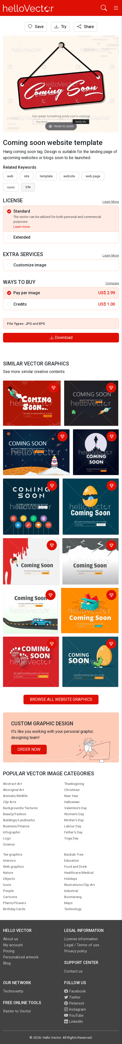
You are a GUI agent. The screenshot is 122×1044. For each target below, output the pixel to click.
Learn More (111, 202)
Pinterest (74, 1003)
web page (93, 176)
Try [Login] (60, 26)
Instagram (75, 1009)
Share (85, 26)
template (46, 176)
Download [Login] (61, 337)
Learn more (21, 227)
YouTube (74, 1015)
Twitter (72, 997)
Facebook (75, 991)
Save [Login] (36, 26)
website (69, 176)
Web (10, 176)
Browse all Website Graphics (61, 699)
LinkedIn (73, 1021)
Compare (112, 283)
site (26, 176)
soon (11, 187)
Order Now (28, 749)
